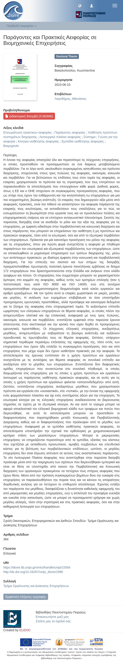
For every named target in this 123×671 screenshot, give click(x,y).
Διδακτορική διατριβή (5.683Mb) (29, 116)
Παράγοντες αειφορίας (70, 132)
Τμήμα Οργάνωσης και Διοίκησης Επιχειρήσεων (36, 586)
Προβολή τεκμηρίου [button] (22, 26)
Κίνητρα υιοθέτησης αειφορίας (38, 141)
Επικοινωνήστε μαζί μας (52, 617)
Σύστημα (89, 137)
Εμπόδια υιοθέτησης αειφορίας (83, 141)
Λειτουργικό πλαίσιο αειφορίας (60, 137)
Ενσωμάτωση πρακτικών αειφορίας (27, 132)
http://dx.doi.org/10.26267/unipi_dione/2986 (33, 572)
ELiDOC (25, 630)
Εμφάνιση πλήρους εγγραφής (25, 597)
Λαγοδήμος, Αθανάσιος (70, 98)
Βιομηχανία (11, 146)
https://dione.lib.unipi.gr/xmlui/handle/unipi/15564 (36, 567)
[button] (80, 5)
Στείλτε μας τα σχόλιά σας (53, 621)
